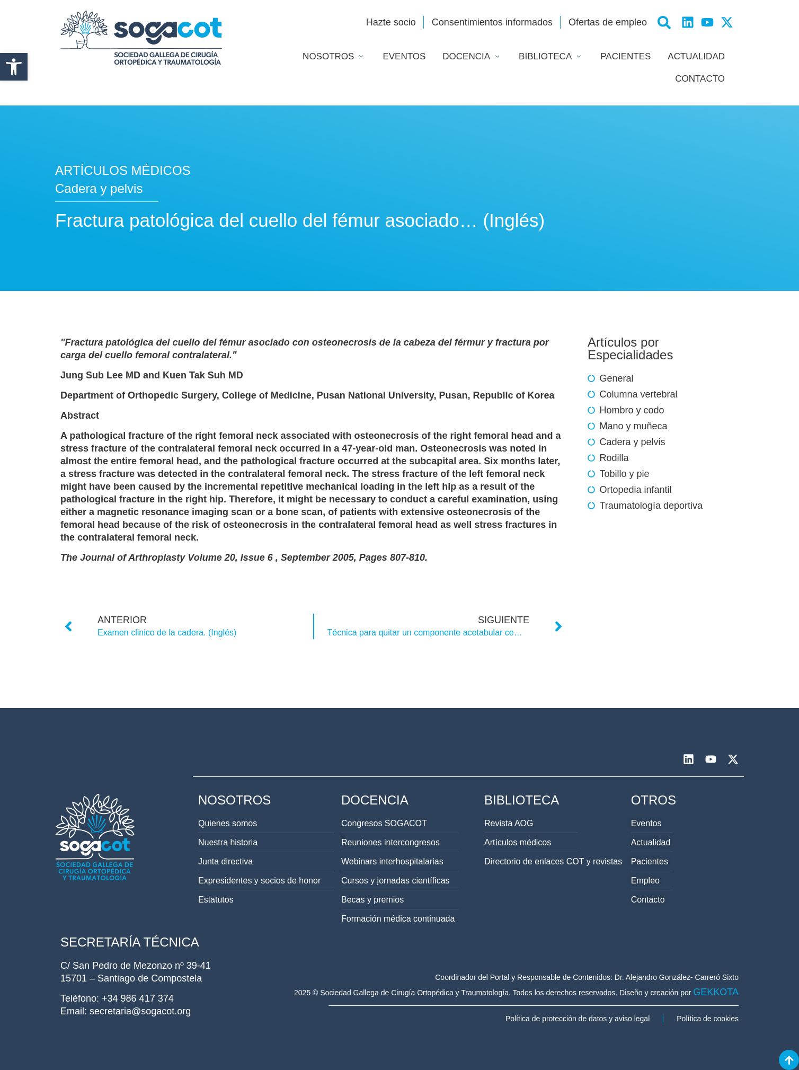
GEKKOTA (716, 992)
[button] (14, 67)
